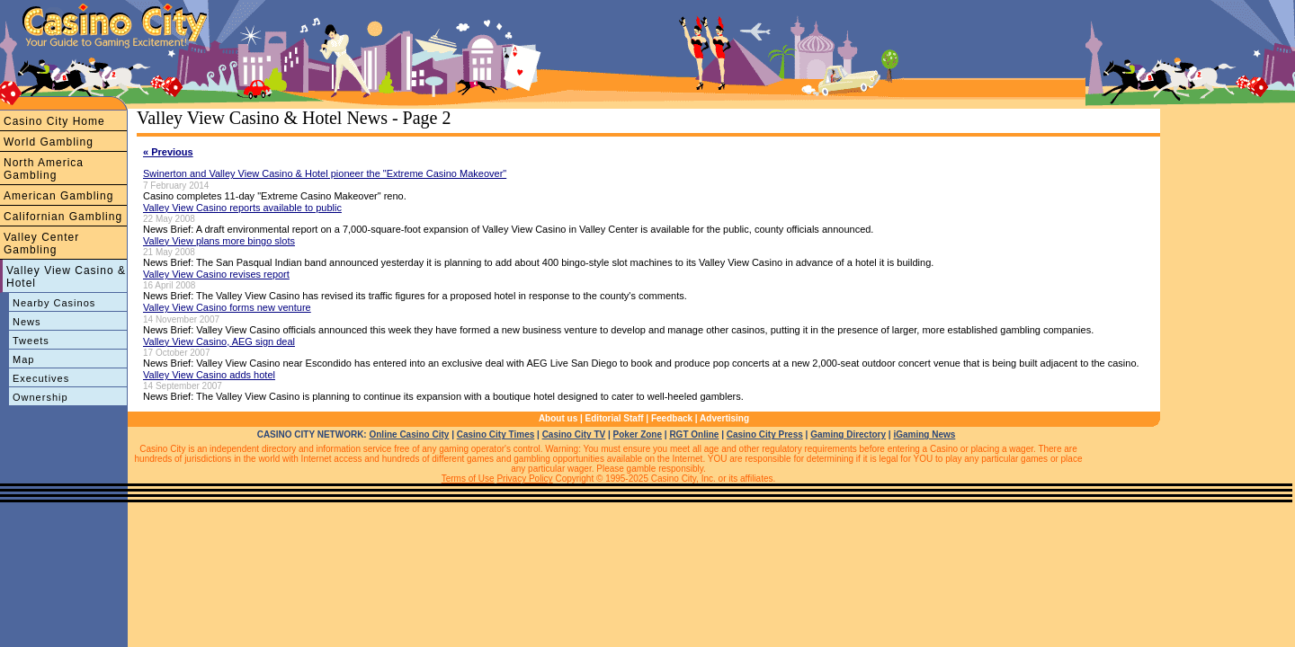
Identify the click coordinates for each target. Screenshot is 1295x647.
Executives (41, 378)
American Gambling (58, 196)
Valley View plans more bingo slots (219, 240)
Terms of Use (468, 478)
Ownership (40, 397)
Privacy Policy (524, 478)
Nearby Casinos (54, 302)
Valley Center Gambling (41, 243)
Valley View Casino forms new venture (227, 307)
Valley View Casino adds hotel (209, 374)
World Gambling (49, 142)
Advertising (724, 418)
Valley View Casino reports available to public (242, 207)
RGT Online (694, 434)
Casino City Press (765, 434)
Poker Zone (637, 434)
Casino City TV (574, 434)
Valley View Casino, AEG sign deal (219, 341)
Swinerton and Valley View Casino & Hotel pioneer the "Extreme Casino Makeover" (324, 173)
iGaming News (924, 434)
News (27, 321)
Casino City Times (496, 434)
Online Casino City (409, 434)
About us (558, 418)
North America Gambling (44, 169)
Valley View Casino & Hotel (66, 276)
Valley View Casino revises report (216, 274)
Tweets (31, 340)
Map (23, 359)
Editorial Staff (614, 418)
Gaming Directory (848, 434)
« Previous (168, 151)
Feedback (671, 418)
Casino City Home (54, 121)
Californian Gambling (63, 216)
